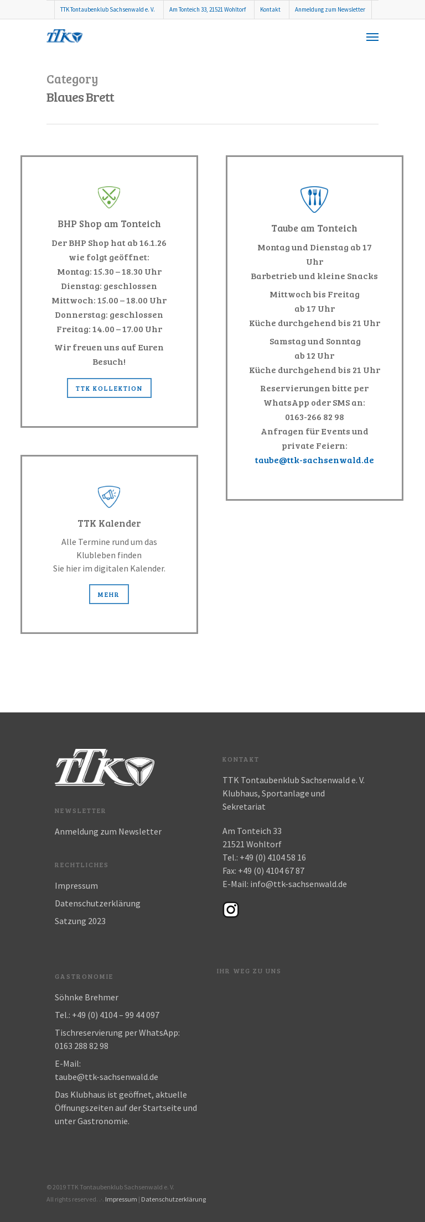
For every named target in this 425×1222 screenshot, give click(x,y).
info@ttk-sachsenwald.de (298, 883)
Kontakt (270, 9)
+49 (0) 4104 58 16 (273, 857)
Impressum (76, 885)
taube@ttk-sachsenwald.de (314, 459)
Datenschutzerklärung (98, 903)
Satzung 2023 (80, 920)
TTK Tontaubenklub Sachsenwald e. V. (107, 9)
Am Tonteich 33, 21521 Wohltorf (207, 9)
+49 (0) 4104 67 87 (271, 870)
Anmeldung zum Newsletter (330, 9)
